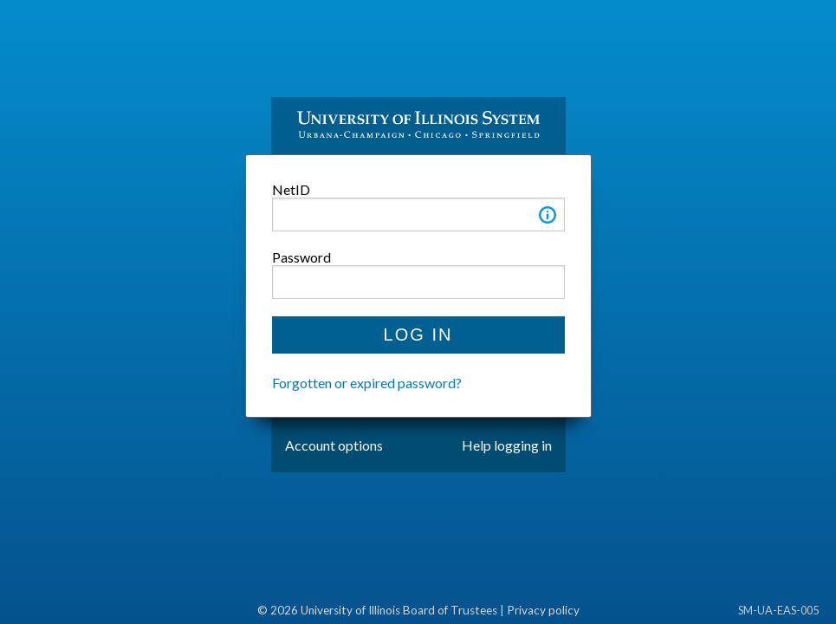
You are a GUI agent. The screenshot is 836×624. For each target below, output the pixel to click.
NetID (291, 189)
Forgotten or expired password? (367, 382)
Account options (334, 445)
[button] (547, 218)
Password (301, 257)
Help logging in (507, 445)
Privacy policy (543, 610)
